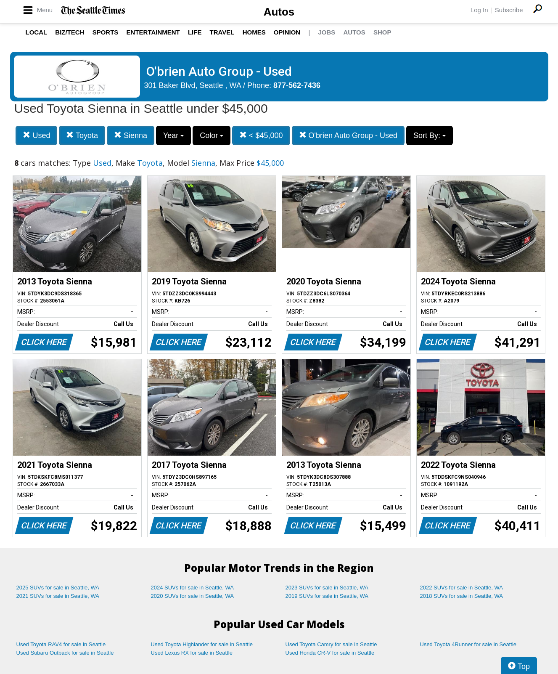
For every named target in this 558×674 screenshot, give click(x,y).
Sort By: (429, 135)
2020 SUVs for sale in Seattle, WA (192, 596)
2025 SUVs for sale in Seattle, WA (58, 587)
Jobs (326, 32)
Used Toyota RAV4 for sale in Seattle (61, 644)
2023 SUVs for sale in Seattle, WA (327, 587)
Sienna (130, 135)
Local (37, 32)
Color (211, 135)
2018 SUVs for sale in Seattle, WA (461, 596)
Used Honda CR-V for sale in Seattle (330, 653)
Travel (222, 32)
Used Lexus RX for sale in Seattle (192, 653)
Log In (479, 9)
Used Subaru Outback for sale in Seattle (65, 653)
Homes (254, 32)
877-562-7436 (296, 85)
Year (173, 135)
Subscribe (509, 9)
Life (195, 32)
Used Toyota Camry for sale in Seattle (331, 644)
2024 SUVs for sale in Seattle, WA (192, 587)
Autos (279, 11)
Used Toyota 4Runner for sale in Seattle (468, 644)
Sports (106, 32)
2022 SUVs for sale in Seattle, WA (461, 587)
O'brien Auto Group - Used (348, 135)
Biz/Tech (69, 32)
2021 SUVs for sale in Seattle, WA (58, 596)
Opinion (287, 32)
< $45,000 (261, 135)
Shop (382, 32)
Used (36, 135)
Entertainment (153, 32)
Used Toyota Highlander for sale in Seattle (202, 644)
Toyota (82, 135)
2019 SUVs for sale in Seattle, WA (327, 596)
